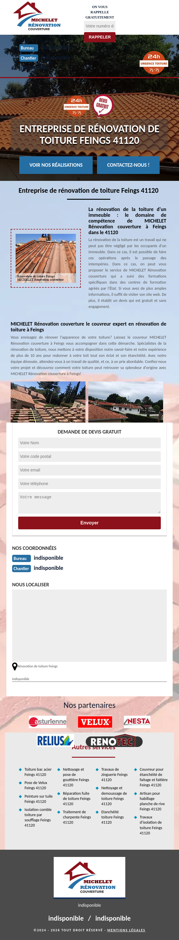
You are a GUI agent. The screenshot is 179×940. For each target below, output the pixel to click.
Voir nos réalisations (56, 165)
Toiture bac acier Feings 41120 (38, 772)
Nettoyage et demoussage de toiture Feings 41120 (114, 795)
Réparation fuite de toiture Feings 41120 (76, 798)
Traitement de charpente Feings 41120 (77, 817)
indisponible (34, 67)
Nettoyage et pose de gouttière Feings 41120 (76, 777)
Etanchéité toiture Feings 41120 (112, 817)
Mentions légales (126, 930)
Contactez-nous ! (128, 165)
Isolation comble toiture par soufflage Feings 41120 (38, 817)
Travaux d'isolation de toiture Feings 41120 (151, 825)
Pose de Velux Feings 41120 (36, 785)
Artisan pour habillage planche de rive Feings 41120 (152, 801)
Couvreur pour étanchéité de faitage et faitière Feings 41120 (154, 777)
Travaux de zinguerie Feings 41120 (114, 774)
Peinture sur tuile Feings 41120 (39, 799)
